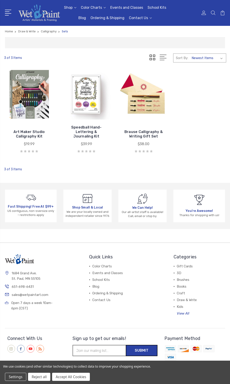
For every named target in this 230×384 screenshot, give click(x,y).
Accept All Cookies (71, 376)
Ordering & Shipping (107, 18)
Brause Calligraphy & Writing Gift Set (143, 134)
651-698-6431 (23, 287)
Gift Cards (185, 266)
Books (181, 286)
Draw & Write (187, 300)
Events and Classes (126, 7)
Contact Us (140, 18)
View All (183, 313)
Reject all (39, 376)
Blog (82, 18)
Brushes (183, 280)
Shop (70, 7)
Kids (180, 307)
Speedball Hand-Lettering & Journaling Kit (86, 131)
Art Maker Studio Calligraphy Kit (29, 134)
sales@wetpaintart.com (30, 295)
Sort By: (182, 58)
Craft (181, 293)
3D (179, 273)
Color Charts (93, 7)
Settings (15, 376)
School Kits (157, 7)
